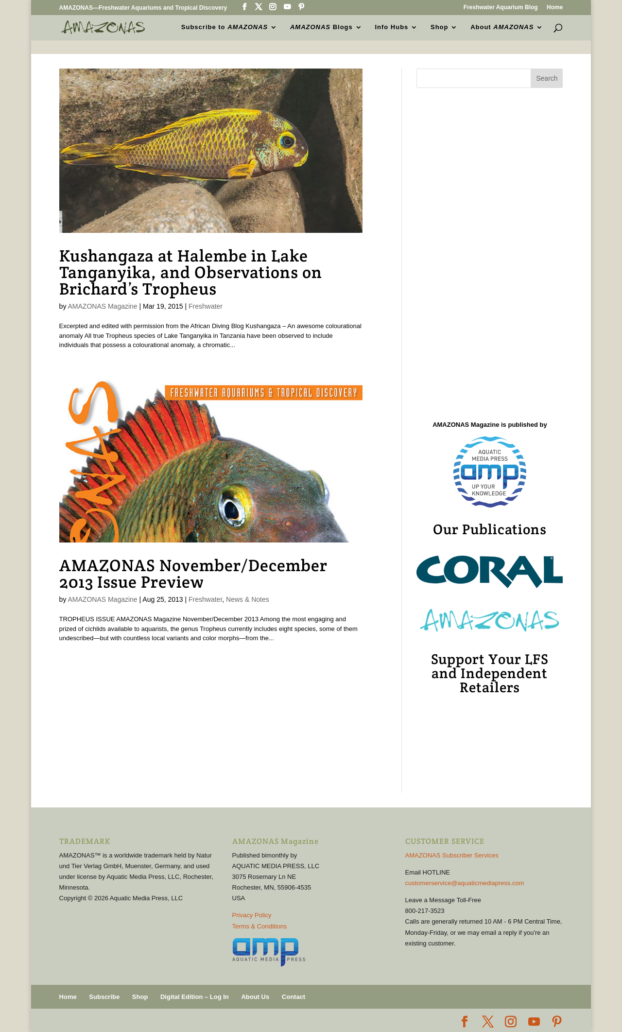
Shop (440, 27)
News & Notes (247, 599)
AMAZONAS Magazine (103, 306)
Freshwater (206, 306)
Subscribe (104, 996)
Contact (293, 996)
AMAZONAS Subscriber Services (452, 855)
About (502, 27)
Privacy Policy (252, 915)
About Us (255, 996)
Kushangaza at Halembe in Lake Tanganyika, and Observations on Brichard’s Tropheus (190, 272)
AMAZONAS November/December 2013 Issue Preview (193, 574)
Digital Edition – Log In (194, 996)
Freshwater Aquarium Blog (501, 7)
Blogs (321, 27)
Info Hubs (391, 27)
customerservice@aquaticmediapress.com (464, 883)
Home (555, 7)
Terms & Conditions (259, 926)
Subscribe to (224, 27)
